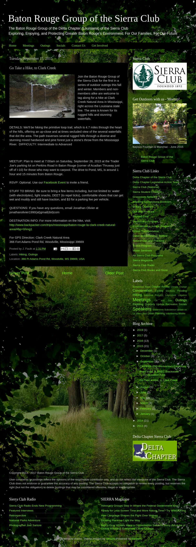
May (143, 397)
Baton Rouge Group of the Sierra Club (83, 18)
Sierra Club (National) (146, 187)
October (145, 356)
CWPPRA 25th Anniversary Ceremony (163, 366)
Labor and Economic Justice (150, 235)
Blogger (136, 538)
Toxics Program (142, 245)
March (144, 403)
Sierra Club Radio (144, 265)
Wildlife (181, 313)
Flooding (182, 290)
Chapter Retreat (161, 286)
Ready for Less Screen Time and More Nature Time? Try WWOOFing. (144, 510)
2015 (140, 346)
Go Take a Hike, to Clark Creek (159, 380)
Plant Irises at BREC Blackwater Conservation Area (159, 373)
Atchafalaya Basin (142, 287)
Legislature (170, 295)
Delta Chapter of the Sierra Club (152, 177)
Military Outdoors (143, 206)
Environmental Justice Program (152, 226)
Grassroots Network (145, 196)
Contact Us (78, 45)
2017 (140, 335)
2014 (140, 420)
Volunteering (171, 313)
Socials (61, 45)
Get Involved (100, 45)
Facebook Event (55, 182)
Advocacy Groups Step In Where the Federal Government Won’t (140, 505)
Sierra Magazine (143, 260)
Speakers (142, 308)
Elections (170, 291)
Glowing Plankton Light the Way (120, 520)
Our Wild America (143, 211)
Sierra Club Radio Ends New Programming (35, 505)
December (147, 350)
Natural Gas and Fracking (148, 240)
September (147, 361)
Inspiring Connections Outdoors (152, 201)
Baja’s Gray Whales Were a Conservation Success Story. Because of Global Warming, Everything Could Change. (143, 527)
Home (13, 45)
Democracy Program (145, 221)
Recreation (172, 304)
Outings (45, 45)
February (146, 408)
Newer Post (19, 273)
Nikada (110, 538)
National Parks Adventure (24, 520)
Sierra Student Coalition (147, 191)
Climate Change (179, 287)
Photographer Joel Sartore (25, 525)
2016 (140, 340)
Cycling (159, 290)
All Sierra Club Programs (148, 255)
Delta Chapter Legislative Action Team (156, 182)
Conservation (142, 290)
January (145, 413)
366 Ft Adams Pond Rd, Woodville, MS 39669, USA (53, 258)
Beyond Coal (140, 216)
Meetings (28, 45)
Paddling (138, 304)
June (143, 392)
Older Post (114, 273)
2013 (140, 425)
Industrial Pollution (154, 295)
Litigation (182, 295)
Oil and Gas (163, 300)
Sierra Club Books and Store (150, 270)
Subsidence (170, 309)
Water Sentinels (142, 250)
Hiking (23, 254)
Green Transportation (146, 231)
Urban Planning (156, 313)
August (145, 387)
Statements (158, 309)
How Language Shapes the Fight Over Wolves (129, 515)
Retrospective (17, 515)
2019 (140, 329)
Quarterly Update (154, 304)
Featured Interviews (21, 510)
